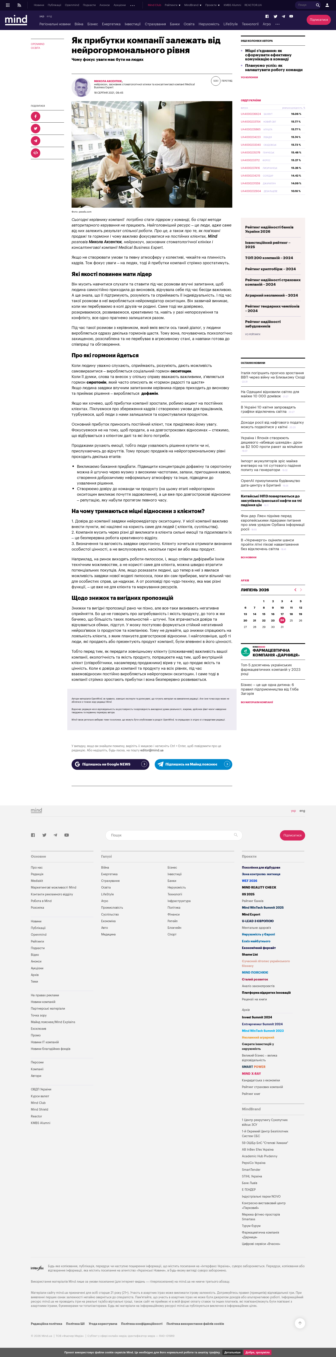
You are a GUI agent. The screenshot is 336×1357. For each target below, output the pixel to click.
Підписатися (319, 19)
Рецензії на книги (254, 999)
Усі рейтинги (252, 345)
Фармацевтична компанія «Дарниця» (260, 1235)
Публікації (54, 5)
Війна (79, 24)
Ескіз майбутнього (256, 941)
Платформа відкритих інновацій (266, 992)
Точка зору (38, 1015)
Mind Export (251, 914)
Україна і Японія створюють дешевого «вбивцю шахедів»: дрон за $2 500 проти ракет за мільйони (272, 452)
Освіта (189, 24)
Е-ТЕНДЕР (249, 1189)
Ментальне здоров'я (256, 927)
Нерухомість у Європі (258, 934)
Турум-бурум (251, 1226)
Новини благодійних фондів (50, 1049)
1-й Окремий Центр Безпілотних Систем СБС (265, 1134)
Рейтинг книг (251, 1094)
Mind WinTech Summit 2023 (263, 1031)
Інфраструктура (179, 901)
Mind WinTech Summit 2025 (263, 907)
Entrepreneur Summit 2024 (262, 1024)
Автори (36, 1076)
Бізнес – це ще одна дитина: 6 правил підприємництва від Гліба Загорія (269, 699)
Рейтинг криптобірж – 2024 (270, 279)
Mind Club (157, 5)
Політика (174, 907)
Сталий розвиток (255, 979)
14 (254, 624)
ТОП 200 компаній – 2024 (269, 268)
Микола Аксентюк (108, 81)
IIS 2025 (248, 894)
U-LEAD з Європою (258, 921)
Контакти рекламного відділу (52, 894)
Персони (37, 1062)
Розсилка (37, 907)
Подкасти (89, 5)
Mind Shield (39, 1109)
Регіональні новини (54, 24)
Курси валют (40, 1096)
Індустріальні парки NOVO (261, 1196)
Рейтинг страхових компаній (262, 1087)
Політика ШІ (75, 1323)
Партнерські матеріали (48, 1008)
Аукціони (120, 5)
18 (291, 624)
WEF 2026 (249, 881)
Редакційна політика (46, 1323)
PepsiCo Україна (254, 1163)
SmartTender (251, 1169)
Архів (133, 5)
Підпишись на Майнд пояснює (193, 764)
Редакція (37, 874)
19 (300, 624)
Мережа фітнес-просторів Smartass (261, 1217)
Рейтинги (37, 941)
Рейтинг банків (252, 901)
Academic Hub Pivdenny (260, 1156)
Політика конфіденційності (141, 1323)
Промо (35, 1035)
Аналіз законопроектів (258, 986)
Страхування (155, 24)
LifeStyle (231, 24)
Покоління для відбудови (261, 867)
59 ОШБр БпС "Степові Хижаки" (265, 1143)
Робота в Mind (41, 901)
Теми (34, 981)
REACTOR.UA (256, 5)
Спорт (172, 934)
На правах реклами (45, 995)
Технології (250, 24)
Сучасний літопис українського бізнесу (266, 963)
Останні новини (253, 373)
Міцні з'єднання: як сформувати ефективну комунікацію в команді (268, 65)
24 (282, 630)
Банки (175, 24)
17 (282, 624)
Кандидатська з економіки (261, 1080)
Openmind (72, 5)
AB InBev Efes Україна (258, 1149)
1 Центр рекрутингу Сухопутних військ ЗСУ (265, 1122)
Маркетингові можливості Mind (53, 887)
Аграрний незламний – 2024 (271, 305)
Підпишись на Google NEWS (110, 764)
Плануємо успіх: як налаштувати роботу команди (274, 78)
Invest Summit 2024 (257, 1017)
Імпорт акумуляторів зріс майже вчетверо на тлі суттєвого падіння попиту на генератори (271, 475)
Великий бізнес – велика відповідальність (260, 1058)
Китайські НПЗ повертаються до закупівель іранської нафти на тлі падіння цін (271, 510)
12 (300, 617)
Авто (104, 927)
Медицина (108, 934)
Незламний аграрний (258, 1037)
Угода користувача (103, 1323)
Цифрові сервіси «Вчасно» (261, 1244)
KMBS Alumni (235, 5)
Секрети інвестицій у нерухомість (258, 1046)
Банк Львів (249, 1183)
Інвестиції (133, 24)
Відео (35, 954)
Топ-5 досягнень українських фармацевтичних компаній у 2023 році (270, 679)
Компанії (37, 1069)
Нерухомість (209, 24)
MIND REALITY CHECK (259, 887)
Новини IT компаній (45, 1042)
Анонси (104, 5)
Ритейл (173, 921)
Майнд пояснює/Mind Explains (53, 1022)
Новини (39, 5)
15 (263, 624)
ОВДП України (251, 110)
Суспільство (110, 914)
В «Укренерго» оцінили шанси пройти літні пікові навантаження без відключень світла (270, 554)
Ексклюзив (38, 1028)
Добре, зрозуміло (258, 1352)
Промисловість (112, 907)
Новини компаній (43, 1002)
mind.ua (184, 1281)
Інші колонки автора (257, 51)
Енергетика (111, 24)
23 (273, 630)
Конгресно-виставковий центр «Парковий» (264, 1205)
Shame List (250, 954)
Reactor (36, 1116)
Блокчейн (174, 927)
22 (264, 630)
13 (245, 624)
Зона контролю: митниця (261, 874)
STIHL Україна (252, 1176)
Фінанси (174, 914)
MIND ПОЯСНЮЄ (255, 972)
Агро (267, 24)
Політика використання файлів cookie (195, 1323)
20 (245, 630)
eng (49, 16)
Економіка (108, 921)
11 (291, 617)
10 (282, 617)
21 (254, 630)
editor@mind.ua (152, 750)
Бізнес (92, 24)
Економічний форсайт (259, 948)
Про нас (37, 867)
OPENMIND (38, 44)
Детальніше (232, 1352)
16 (272, 624)
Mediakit (37, 881)
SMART (254, 1067)
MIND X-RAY (251, 1073)
